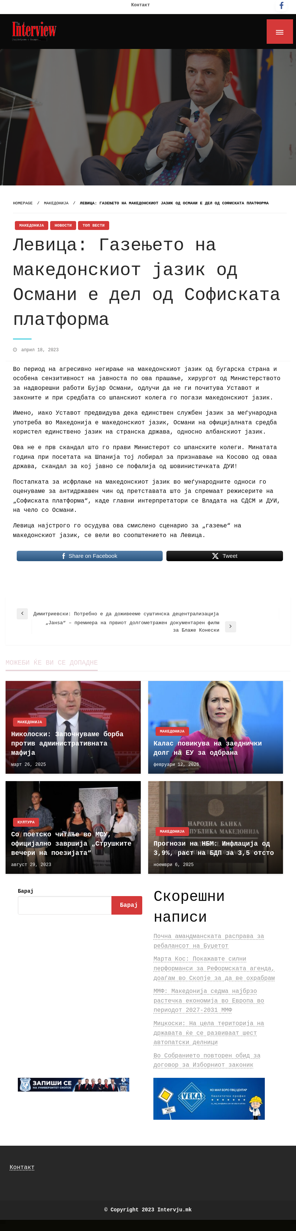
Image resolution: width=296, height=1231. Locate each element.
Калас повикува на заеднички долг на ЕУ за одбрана (208, 748)
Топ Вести (93, 225)
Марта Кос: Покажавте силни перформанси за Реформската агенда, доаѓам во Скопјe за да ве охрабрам (213, 968)
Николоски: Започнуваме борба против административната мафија (67, 744)
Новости (63, 225)
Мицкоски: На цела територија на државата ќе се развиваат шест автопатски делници (208, 1033)
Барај (25, 891)
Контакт (140, 5)
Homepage (23, 203)
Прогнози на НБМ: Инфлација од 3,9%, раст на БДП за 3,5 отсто (214, 848)
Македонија (56, 203)
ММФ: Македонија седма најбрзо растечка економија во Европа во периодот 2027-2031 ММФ (208, 1001)
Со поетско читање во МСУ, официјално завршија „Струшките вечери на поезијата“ (71, 844)
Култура (26, 822)
